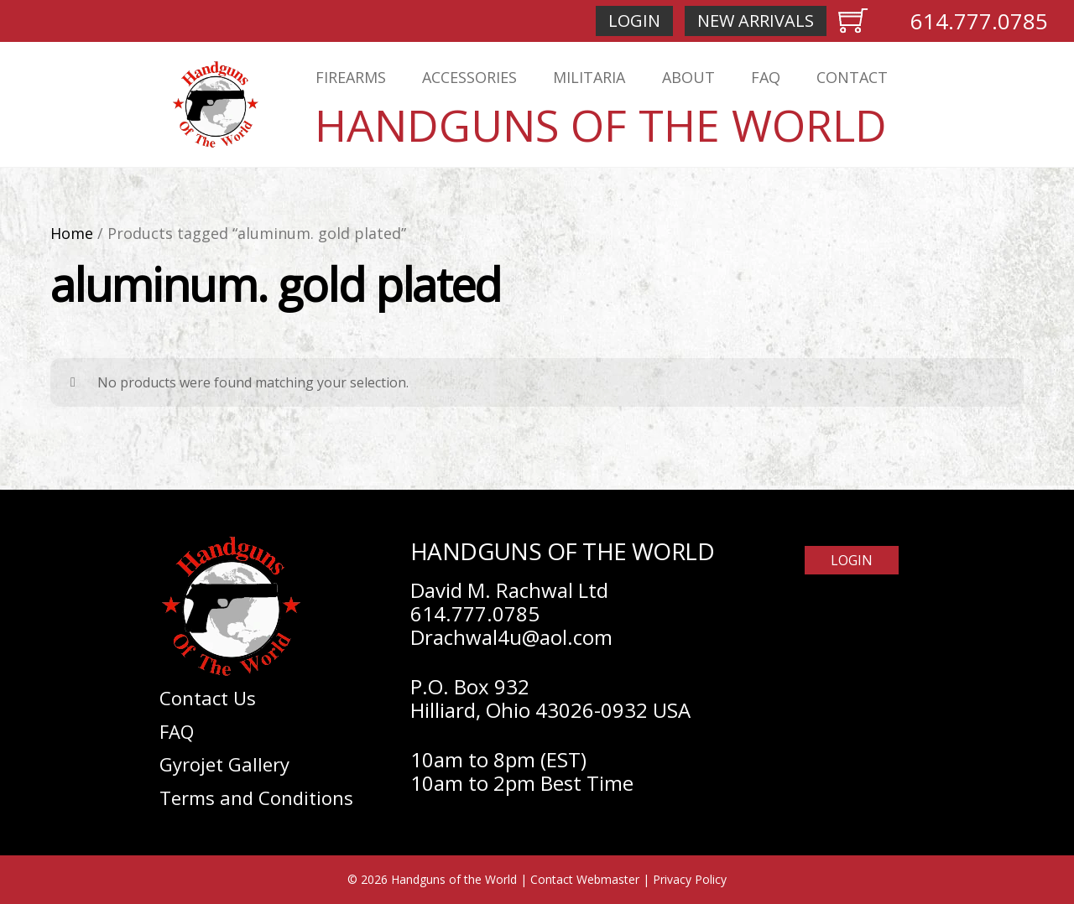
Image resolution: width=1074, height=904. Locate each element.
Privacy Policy (690, 879)
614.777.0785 (979, 21)
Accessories (469, 77)
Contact (852, 77)
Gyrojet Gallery (224, 764)
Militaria (589, 77)
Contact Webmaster (584, 879)
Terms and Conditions (256, 797)
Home (71, 233)
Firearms (350, 77)
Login (634, 20)
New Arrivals (755, 20)
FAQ (765, 77)
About (688, 77)
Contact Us (207, 697)
